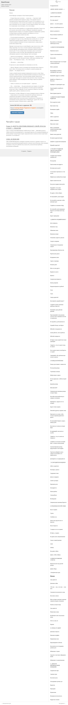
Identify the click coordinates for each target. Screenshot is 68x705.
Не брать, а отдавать (54, 533)
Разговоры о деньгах (54, 469)
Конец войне (53, 58)
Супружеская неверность (55, 279)
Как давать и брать (54, 551)
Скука (51, 293)
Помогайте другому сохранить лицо (58, 410)
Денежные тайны (54, 583)
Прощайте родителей (55, 145)
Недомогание (53, 692)
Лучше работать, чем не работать (57, 332)
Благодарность (53, 487)
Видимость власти (54, 271)
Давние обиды (53, 568)
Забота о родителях (54, 116)
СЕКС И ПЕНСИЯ (12, 139)
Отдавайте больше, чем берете (57, 325)
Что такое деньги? (54, 20)
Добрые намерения (54, 120)
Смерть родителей (54, 297)
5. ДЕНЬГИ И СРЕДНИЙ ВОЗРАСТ (58, 219)
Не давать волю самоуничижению (57, 536)
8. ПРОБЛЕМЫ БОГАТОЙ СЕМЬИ (58, 506)
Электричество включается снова (57, 592)
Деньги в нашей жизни (55, 16)
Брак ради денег (53, 387)
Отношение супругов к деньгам (57, 237)
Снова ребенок (53, 495)
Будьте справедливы (54, 215)
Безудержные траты (54, 257)
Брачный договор (54, 384)
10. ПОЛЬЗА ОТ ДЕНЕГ (55, 628)
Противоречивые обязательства (57, 250)
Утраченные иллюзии (55, 371)
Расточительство (54, 677)
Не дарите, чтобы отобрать (56, 193)
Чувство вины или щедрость (56, 164)
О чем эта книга (53, 38)
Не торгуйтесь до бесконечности (57, 321)
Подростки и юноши (54, 699)
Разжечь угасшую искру (55, 604)
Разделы (29, 151)
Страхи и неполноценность (56, 54)
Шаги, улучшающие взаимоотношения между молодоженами (55, 129)
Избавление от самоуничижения (57, 660)
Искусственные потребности (56, 34)
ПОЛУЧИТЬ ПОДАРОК (17, 112)
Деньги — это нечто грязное (56, 23)
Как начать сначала (54, 595)
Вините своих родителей (55, 134)
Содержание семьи (54, 473)
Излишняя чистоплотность (56, 696)
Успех (51, 290)
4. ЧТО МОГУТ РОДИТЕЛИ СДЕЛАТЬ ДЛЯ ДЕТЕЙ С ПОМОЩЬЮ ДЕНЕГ (56, 150)
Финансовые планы (54, 611)
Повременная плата (54, 638)
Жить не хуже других (55, 268)
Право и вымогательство (55, 180)
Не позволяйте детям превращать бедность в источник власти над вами (57, 211)
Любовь (52, 547)
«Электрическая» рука (55, 572)
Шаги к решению (54, 66)
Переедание (52, 688)
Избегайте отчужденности (56, 329)
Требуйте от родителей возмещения (58, 141)
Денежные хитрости (54, 631)
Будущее (52, 624)
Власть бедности (54, 525)
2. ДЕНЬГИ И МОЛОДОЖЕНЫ (57, 47)
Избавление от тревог (55, 651)
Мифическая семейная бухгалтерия (58, 176)
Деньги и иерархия (54, 477)
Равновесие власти (54, 50)
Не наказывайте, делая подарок (57, 196)
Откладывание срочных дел (56, 681)
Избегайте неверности (55, 336)
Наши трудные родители (55, 93)
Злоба (51, 543)
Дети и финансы (53, 223)
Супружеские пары (54, 670)
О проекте (23, 151)
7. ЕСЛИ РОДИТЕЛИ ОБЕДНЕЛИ (57, 462)
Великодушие (53, 498)
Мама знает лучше (54, 124)
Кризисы (52, 275)
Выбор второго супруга (55, 375)
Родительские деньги (54, 253)
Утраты (52, 513)
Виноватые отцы (54, 226)
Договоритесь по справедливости (57, 458)
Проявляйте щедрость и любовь (57, 75)
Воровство (52, 685)
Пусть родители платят (55, 102)
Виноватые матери (54, 234)
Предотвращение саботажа (56, 642)
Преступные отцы (54, 105)
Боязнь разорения (54, 282)
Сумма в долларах (54, 480)
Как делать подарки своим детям (57, 184)
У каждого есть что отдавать (56, 529)
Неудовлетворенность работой (57, 286)
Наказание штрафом (54, 635)
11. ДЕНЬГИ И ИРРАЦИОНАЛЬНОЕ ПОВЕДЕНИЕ (55, 665)
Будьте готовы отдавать (55, 406)
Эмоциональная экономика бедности (58, 502)
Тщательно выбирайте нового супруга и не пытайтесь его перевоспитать (56, 453)
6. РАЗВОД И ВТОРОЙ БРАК (56, 360)
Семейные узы (53, 516)
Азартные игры (53, 674)
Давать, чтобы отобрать (55, 554)
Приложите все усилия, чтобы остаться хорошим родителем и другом (57, 416)
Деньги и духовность (54, 31)
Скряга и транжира (54, 261)
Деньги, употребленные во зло (57, 27)
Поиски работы (53, 491)
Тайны (51, 113)
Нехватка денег (53, 264)
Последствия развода (54, 367)
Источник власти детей (55, 168)
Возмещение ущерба (54, 109)
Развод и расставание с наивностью (58, 364)
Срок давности (53, 579)
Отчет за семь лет (54, 620)
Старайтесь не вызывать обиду (57, 205)
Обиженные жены (54, 230)
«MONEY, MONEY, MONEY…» (57, 9)
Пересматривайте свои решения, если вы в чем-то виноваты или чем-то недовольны (58, 316)
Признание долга (54, 484)
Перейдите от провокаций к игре (57, 84)
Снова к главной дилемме (55, 540)
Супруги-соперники (54, 241)
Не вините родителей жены (56, 138)
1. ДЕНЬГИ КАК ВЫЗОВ (55, 12)
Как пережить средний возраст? (57, 301)
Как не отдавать (53, 509)
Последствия (53, 160)
